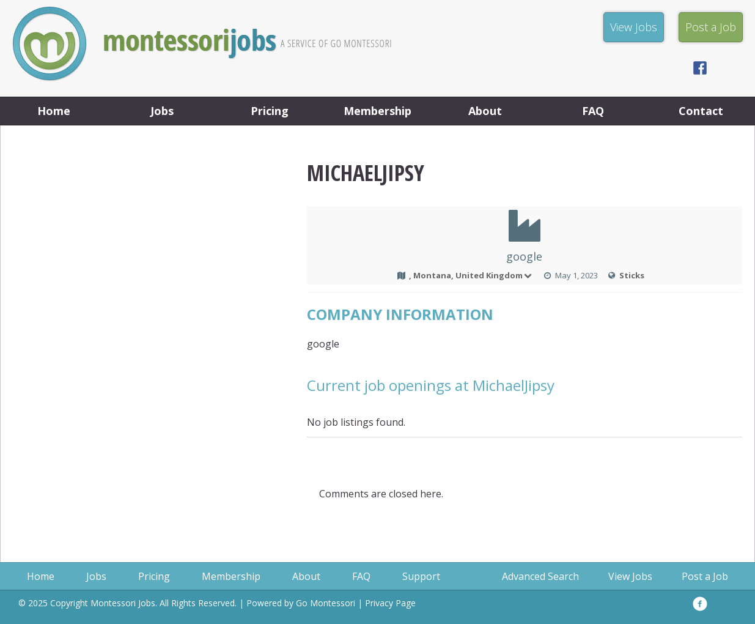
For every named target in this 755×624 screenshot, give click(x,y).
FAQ (593, 110)
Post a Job (705, 576)
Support (421, 576)
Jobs (162, 110)
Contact (701, 110)
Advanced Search (540, 576)
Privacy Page (390, 603)
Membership (377, 110)
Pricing (270, 110)
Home (53, 110)
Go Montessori (325, 603)
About (485, 110)
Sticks (631, 275)
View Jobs (630, 576)
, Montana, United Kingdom (471, 275)
